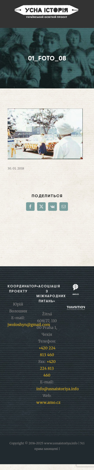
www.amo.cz (48, 402)
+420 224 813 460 (48, 368)
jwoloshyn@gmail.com (29, 324)
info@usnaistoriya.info (57, 388)
